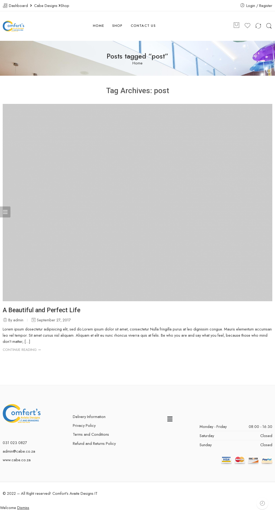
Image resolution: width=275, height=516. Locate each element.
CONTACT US (143, 25)
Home (137, 63)
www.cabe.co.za (17, 460)
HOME (98, 25)
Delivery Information (89, 416)
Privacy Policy (84, 425)
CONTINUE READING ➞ (22, 349)
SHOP (117, 25)
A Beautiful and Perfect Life (41, 310)
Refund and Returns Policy (94, 443)
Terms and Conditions (91, 434)
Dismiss (23, 507)
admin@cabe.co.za (19, 451)
